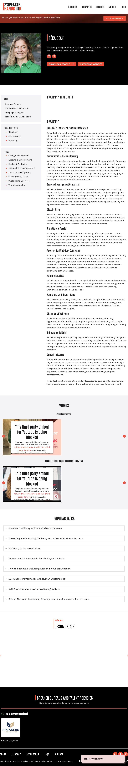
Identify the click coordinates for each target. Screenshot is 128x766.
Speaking (12, 140)
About (3, 754)
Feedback (16, 754)
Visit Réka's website (91, 64)
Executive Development (20, 160)
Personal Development (19, 172)
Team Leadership (16, 185)
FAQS (47, 754)
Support (59, 754)
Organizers (87, 6)
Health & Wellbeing (17, 164)
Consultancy (14, 136)
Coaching (12, 132)
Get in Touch (33, 754)
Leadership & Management (21, 168)
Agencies (112, 6)
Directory (72, 6)
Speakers (100, 6)
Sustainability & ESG (18, 176)
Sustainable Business (19, 181)
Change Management (18, 155)
